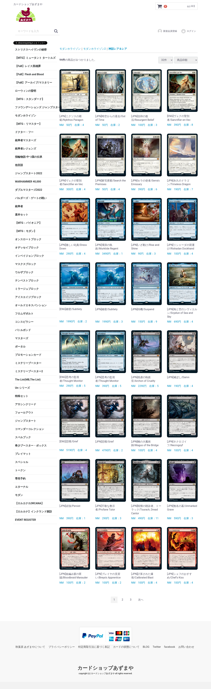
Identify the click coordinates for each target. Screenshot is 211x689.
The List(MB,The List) (28, 379)
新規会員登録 (167, 31)
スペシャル (21, 462)
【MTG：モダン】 (25, 231)
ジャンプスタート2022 (28, 173)
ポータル (20, 346)
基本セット (21, 214)
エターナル (21, 486)
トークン (20, 470)
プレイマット (23, 453)
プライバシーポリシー (61, 646)
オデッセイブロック (27, 247)
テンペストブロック (27, 280)
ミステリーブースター (28, 363)
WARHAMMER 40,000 (28, 181)
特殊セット (21, 396)
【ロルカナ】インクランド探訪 (33, 511)
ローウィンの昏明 (25, 90)
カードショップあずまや (105, 668)
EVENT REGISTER (25, 519)
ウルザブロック (24, 272)
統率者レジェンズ (25, 148)
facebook (169, 646)
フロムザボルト (24, 313)
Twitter (157, 646)
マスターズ (21, 338)
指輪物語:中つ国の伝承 (28, 156)
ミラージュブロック (27, 288)
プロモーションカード (28, 354)
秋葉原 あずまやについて (30, 646)
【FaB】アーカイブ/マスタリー (33, 82)
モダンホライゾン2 (94, 48)
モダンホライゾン (25, 115)
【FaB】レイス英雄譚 (28, 66)
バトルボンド (23, 330)
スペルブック (23, 437)
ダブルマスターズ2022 (28, 189)
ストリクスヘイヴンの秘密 (31, 49)
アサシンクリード (25, 404)
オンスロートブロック (28, 239)
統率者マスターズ (25, 140)
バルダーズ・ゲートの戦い (31, 198)
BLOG (146, 646)
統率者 (19, 206)
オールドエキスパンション (31, 305)
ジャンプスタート (25, 420)
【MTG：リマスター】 (28, 123)
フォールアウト (24, 412)
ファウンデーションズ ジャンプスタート (36, 107)
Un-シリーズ (22, 387)
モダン (19, 495)
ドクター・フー (24, 132)
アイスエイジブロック (28, 297)
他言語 (19, 165)
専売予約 (20, 478)
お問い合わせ (186, 646)
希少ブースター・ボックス (31, 445)
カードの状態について (126, 646)
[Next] (141, 600)
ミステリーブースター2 (29, 371)
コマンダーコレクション (29, 429)
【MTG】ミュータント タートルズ (35, 57)
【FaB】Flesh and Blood (29, 74)
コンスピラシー (24, 321)
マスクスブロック (25, 264)
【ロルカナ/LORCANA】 (29, 503)
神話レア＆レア (117, 48)
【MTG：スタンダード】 (29, 99)
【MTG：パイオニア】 (28, 222)
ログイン (188, 31)
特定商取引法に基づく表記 (94, 646)
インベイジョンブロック (29, 255)
